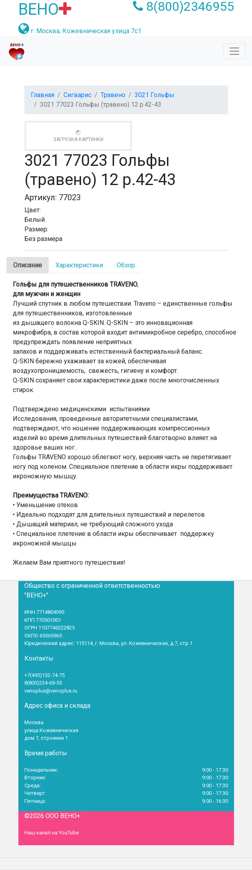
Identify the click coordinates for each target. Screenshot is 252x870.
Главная (42, 95)
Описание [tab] (27, 265)
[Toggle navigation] (234, 51)
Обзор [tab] (126, 265)
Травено (113, 95)
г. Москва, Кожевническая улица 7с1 (86, 31)
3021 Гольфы (155, 95)
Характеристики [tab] (79, 265)
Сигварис (77, 95)
